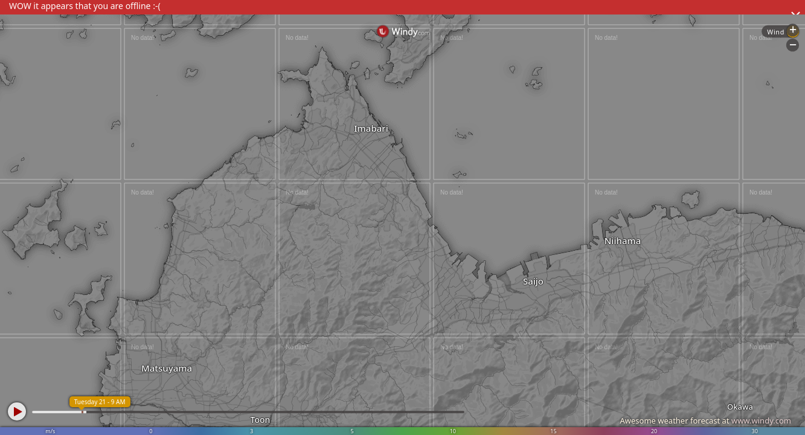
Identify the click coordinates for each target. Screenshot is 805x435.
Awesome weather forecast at (705, 420)
